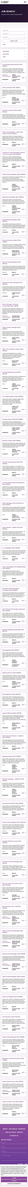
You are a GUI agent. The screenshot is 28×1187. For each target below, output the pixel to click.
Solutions (21, 1129)
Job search (13, 1129)
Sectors (20, 1132)
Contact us (14, 1135)
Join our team (10, 1132)
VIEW (24, 77)
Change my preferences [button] (14, 1183)
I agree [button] (14, 1178)
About (5, 1129)
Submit (22, 1164)
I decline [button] (14, 1181)
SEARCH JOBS (14, 41)
